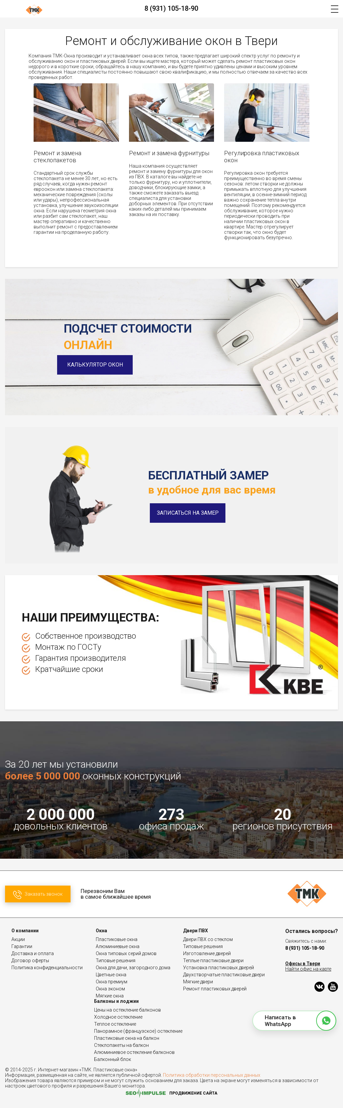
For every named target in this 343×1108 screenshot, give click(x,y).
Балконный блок (112, 1059)
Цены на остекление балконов (127, 1010)
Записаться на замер (188, 513)
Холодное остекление (118, 1017)
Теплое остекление (115, 1024)
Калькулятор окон (102, 364)
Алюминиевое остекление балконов (134, 1052)
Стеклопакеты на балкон (121, 1045)
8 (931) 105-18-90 (171, 8)
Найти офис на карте (308, 969)
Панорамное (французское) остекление (138, 1031)
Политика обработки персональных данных (211, 1075)
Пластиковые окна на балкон (126, 1038)
